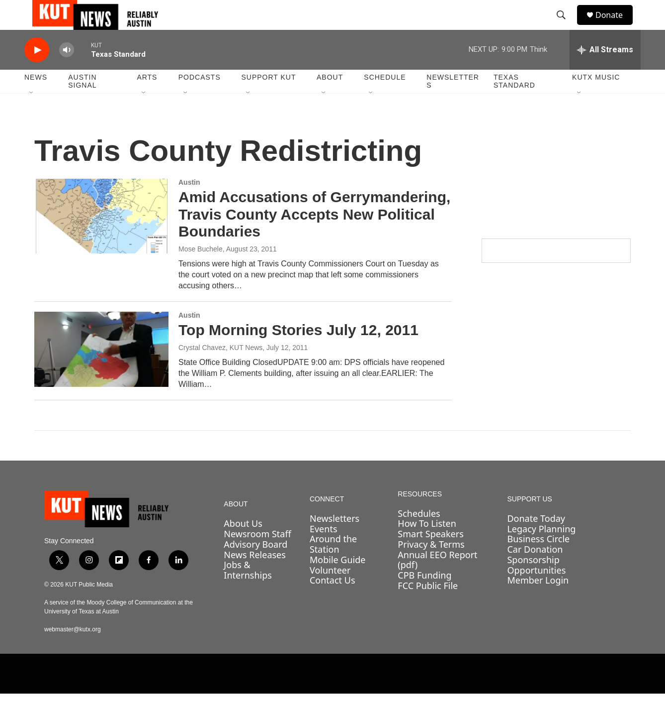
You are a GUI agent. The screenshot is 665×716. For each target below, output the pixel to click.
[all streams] (605, 72)
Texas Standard (514, 104)
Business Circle (538, 561)
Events (323, 551)
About (330, 100)
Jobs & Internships (248, 592)
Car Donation (535, 572)
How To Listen (427, 546)
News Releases (255, 577)
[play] (37, 72)
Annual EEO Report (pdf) (437, 582)
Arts (147, 100)
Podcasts (199, 100)
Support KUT (268, 100)
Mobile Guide (338, 582)
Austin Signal (82, 104)
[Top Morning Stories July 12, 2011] (101, 371)
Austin (189, 205)
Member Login (538, 602)
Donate (615, 26)
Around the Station (333, 566)
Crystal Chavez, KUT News (220, 370)
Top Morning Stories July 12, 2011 (298, 352)
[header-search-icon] (565, 26)
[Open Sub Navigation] (32, 115)
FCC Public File (428, 608)
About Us (243, 546)
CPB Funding (424, 597)
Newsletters (452, 104)
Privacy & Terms (431, 567)
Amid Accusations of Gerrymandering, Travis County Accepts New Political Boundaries (314, 236)
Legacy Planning (541, 551)
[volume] (66, 72)
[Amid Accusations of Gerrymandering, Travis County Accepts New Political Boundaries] (101, 238)
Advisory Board (255, 567)
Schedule (385, 100)
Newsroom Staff (257, 556)
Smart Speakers (430, 556)
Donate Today (536, 541)
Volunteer (330, 592)
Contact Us (332, 602)
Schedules (419, 536)
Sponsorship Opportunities (536, 587)
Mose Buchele (200, 271)
